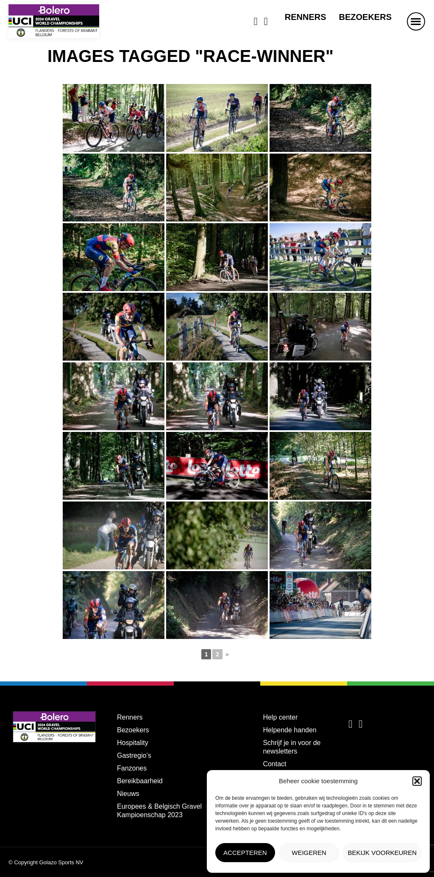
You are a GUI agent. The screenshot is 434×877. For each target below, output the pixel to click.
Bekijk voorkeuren (382, 852)
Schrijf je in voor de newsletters (291, 747)
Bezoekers (365, 17)
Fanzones (132, 768)
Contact (274, 764)
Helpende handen (289, 730)
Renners (305, 17)
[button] (417, 781)
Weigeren (309, 852)
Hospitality (132, 742)
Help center (280, 717)
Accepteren (245, 852)
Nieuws (128, 793)
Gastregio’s (134, 755)
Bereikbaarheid (140, 781)
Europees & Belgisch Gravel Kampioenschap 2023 (159, 810)
